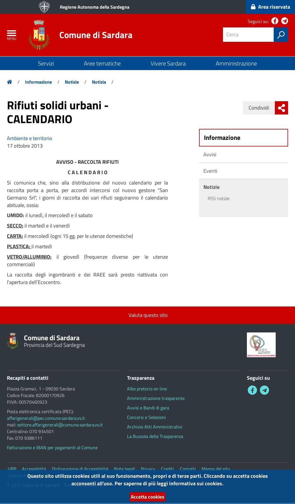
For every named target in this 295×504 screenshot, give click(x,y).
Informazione (38, 83)
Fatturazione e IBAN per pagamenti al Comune (52, 448)
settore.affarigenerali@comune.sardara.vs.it (60, 425)
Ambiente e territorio (29, 139)
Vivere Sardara (168, 64)
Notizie (72, 83)
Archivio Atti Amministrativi (154, 427)
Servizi (46, 64)
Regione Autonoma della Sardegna (94, 6)
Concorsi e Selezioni (146, 418)
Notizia (99, 83)
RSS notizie (219, 199)
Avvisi (209, 155)
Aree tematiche (102, 64)
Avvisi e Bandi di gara (148, 408)
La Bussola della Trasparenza (155, 437)
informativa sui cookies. (196, 483)
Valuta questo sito (147, 316)
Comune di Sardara (97, 35)
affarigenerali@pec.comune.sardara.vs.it (46, 419)
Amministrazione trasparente (156, 399)
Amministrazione (236, 64)
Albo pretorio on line (147, 389)
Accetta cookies (147, 496)
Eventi (210, 172)
